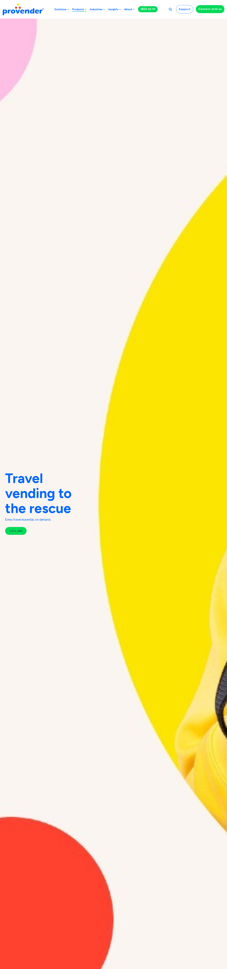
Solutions (61, 9)
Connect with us (210, 9)
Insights (114, 9)
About (129, 9)
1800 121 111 (148, 9)
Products (79, 9)
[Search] (170, 9)
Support (185, 9)
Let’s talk (15, 530)
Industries (97, 9)
